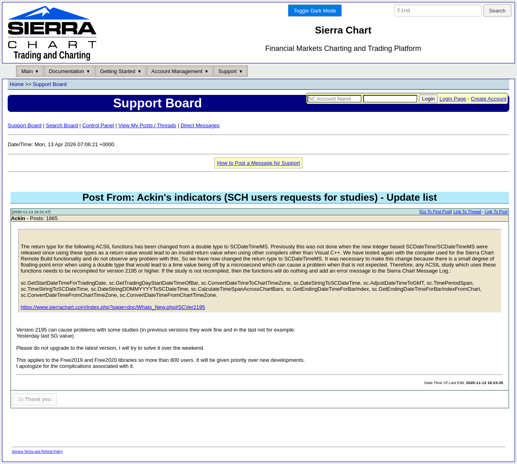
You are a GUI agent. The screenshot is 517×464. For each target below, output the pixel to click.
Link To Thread (467, 212)
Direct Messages (200, 125)
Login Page (452, 99)
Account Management (176, 71)
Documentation (66, 71)
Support (228, 71)
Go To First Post (435, 212)
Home (17, 85)
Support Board (50, 85)
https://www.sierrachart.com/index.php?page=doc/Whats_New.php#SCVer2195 (113, 307)
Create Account (488, 99)
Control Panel (98, 125)
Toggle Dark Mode (315, 11)
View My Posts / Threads (147, 125)
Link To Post (496, 212)
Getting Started (117, 71)
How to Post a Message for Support (258, 163)
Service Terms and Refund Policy (37, 451)
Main (27, 71)
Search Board (62, 125)
